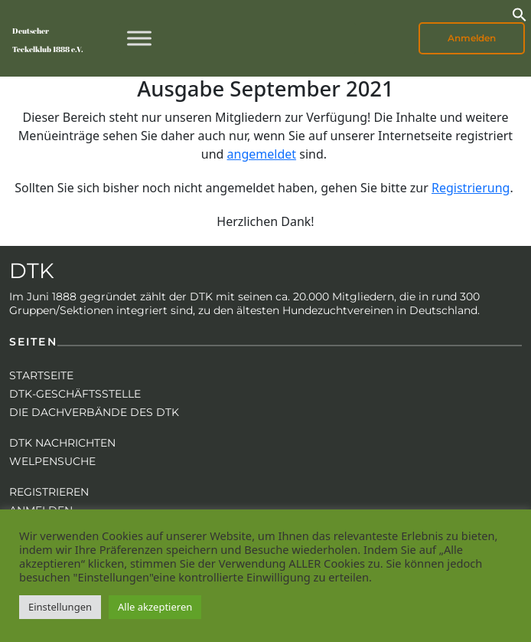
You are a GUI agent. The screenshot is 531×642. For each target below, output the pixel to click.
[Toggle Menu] (139, 38)
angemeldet (261, 154)
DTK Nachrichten (62, 443)
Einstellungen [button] (60, 607)
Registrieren (49, 492)
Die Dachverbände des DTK (94, 412)
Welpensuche (52, 461)
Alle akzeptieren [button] (155, 607)
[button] (519, 13)
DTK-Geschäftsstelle (75, 394)
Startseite (41, 375)
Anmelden (472, 38)
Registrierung (471, 187)
